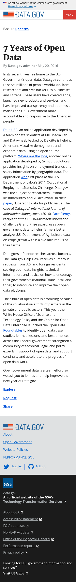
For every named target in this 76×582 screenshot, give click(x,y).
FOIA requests (14, 526)
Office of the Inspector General (26, 539)
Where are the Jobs (32, 156)
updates (22, 29)
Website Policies (15, 449)
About (8, 434)
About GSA (11, 512)
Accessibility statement (20, 519)
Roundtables (12, 330)
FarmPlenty (61, 214)
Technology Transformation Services (33, 501)
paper (7, 203)
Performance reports (19, 546)
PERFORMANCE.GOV (18, 457)
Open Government (17, 442)
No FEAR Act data (16, 532)
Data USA (10, 130)
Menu (70, 14)
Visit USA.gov (14, 573)
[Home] (23, 14)
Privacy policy (13, 552)
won (24, 177)
